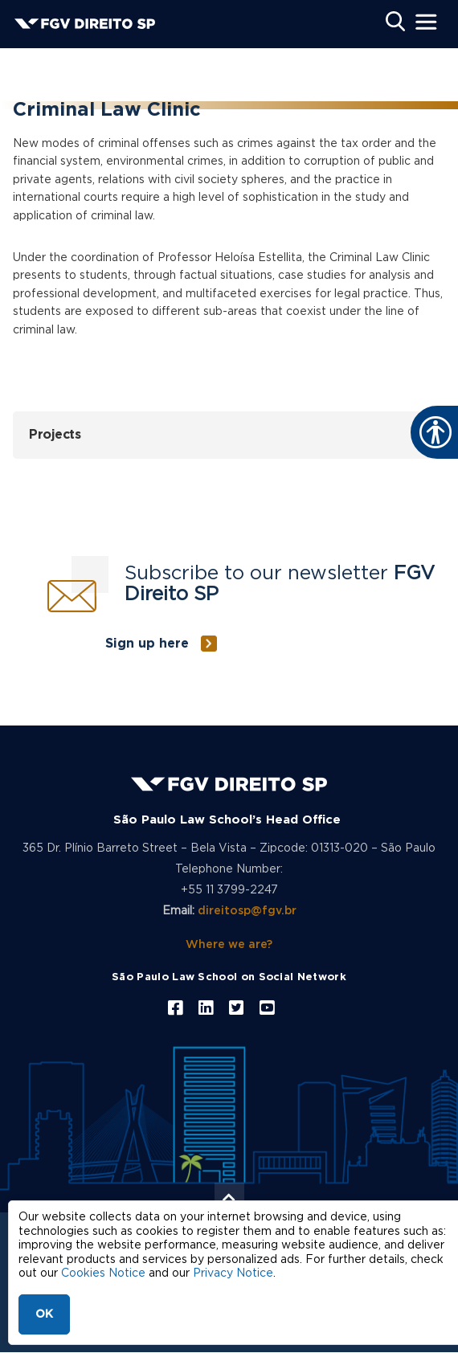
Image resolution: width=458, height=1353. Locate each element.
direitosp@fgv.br (247, 911)
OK (44, 1314)
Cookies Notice (103, 1273)
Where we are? (229, 944)
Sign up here (147, 643)
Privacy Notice (233, 1273)
